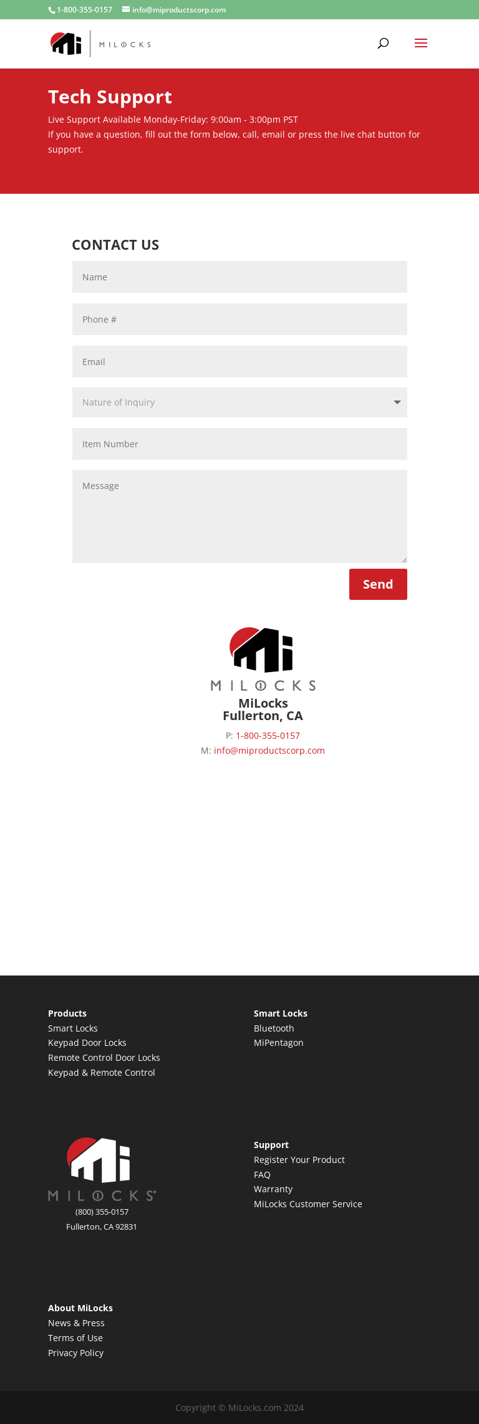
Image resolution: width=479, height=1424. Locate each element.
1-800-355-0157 (84, 9)
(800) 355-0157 (101, 1211)
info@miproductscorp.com (269, 750)
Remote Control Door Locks (104, 1057)
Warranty (273, 1189)
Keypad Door (76, 1042)
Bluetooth (274, 1028)
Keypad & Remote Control (101, 1072)
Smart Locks (73, 1028)
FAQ (262, 1174)
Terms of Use (75, 1338)
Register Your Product (299, 1159)
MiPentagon (279, 1042)
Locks (115, 1042)
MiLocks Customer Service (308, 1204)
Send (378, 584)
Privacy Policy (76, 1353)
